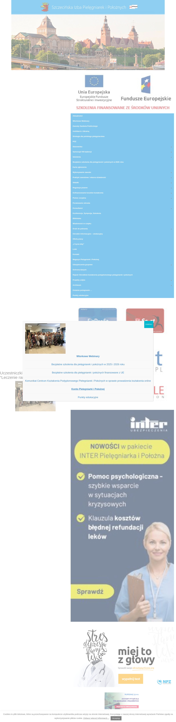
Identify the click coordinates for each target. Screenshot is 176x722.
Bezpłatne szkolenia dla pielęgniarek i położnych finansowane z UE (88, 372)
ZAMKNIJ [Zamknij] (148, 324)
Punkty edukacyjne (88, 397)
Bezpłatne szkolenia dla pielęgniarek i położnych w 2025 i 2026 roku (87, 364)
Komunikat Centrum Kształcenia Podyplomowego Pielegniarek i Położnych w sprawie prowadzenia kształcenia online (88, 380)
